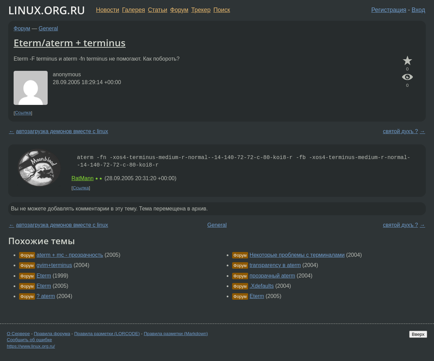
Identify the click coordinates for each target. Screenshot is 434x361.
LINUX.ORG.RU (46, 10)
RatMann (82, 178)
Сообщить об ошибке (29, 339)
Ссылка (23, 112)
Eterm (43, 276)
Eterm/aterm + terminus (70, 42)
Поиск (221, 9)
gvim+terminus (54, 265)
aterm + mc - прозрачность (69, 255)
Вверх (418, 334)
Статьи (157, 9)
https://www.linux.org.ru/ (31, 346)
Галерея (133, 9)
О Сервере (18, 333)
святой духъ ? (400, 131)
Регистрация (388, 9)
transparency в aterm (275, 265)
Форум (179, 9)
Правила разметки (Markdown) (176, 333)
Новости (107, 9)
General (48, 28)
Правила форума (52, 333)
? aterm (45, 296)
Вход (418, 9)
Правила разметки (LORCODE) (107, 333)
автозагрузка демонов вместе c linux (62, 131)
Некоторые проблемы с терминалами (297, 255)
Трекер (201, 9)
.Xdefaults (262, 286)
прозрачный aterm (272, 276)
